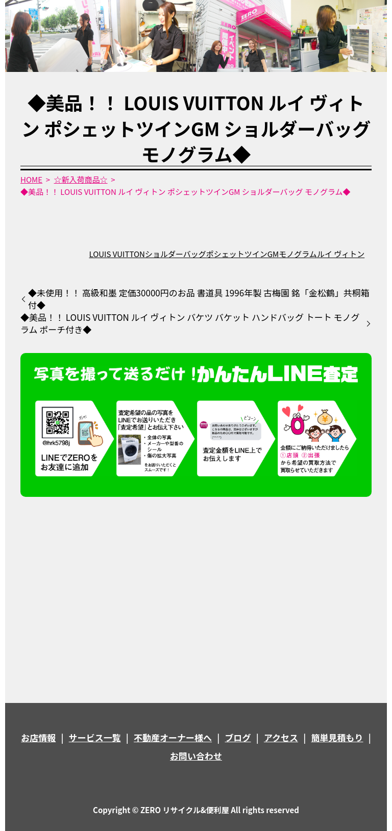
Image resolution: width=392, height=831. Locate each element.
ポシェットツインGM (242, 253)
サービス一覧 (95, 737)
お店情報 (38, 737)
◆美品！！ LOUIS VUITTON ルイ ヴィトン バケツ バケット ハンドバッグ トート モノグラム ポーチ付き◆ (190, 323)
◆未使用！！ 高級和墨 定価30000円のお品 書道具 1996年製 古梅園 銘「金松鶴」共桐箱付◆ (199, 299)
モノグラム (298, 253)
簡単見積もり (337, 737)
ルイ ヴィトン (340, 253)
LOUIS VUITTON (116, 253)
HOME (31, 179)
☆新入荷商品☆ (81, 179)
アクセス (281, 737)
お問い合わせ (196, 755)
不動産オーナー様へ (173, 737)
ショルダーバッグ (175, 253)
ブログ (238, 737)
